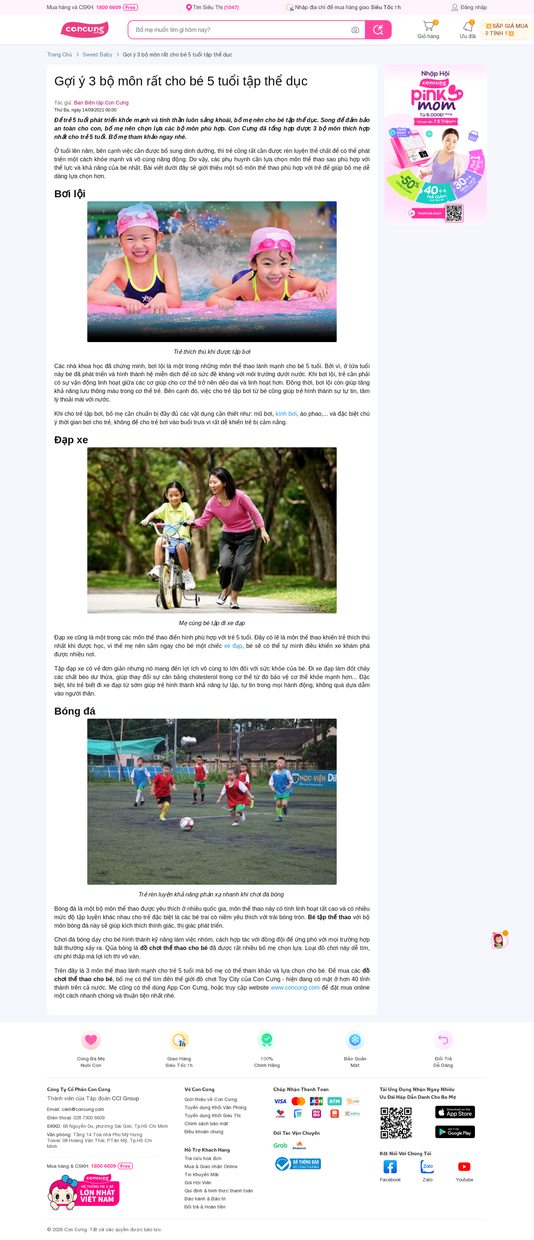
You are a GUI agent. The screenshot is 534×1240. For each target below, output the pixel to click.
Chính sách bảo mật (206, 1123)
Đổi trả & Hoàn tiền (205, 1207)
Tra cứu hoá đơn (203, 1158)
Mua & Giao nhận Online (210, 1166)
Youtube (464, 1171)
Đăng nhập (469, 7)
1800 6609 (108, 7)
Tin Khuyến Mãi (201, 1174)
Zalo (427, 1171)
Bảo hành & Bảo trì (205, 1199)
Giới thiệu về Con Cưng (210, 1099)
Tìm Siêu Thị (216, 7)
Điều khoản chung (203, 1131)
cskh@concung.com (83, 1109)
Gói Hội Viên (197, 1182)
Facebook (390, 1171)
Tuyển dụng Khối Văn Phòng (215, 1107)
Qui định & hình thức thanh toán (218, 1190)
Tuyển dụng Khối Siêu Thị (212, 1115)
